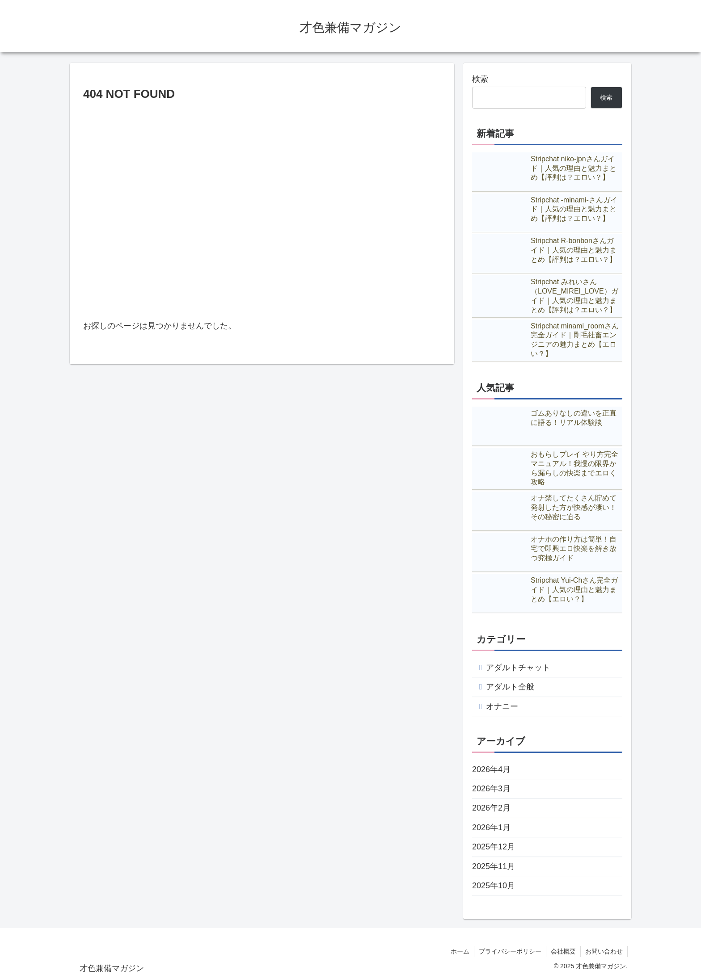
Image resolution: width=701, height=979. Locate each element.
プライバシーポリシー (510, 951)
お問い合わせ (604, 951)
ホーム (460, 951)
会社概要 (563, 951)
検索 (480, 79)
